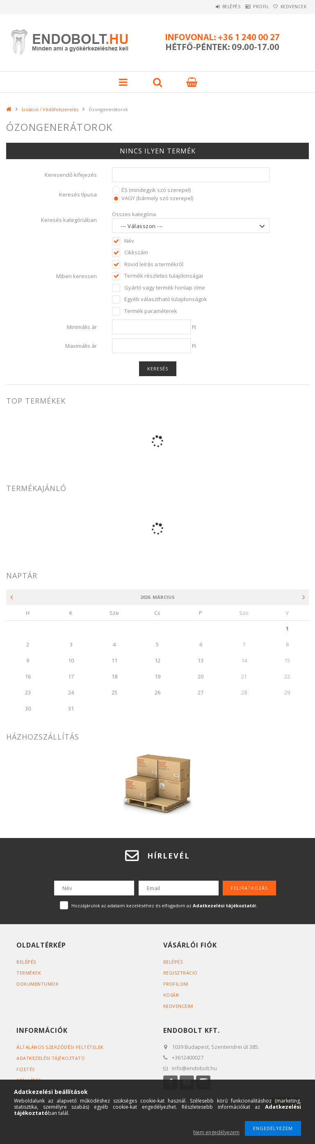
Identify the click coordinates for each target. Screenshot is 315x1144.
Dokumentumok (37, 984)
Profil (249, 6)
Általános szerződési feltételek (60, 1047)
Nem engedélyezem (216, 1132)
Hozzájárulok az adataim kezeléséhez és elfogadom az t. (164, 905)
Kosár (171, 995)
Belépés (212, 6)
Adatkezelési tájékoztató (50, 1058)
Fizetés (25, 1069)
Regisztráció (180, 973)
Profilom (175, 984)
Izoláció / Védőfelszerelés (50, 109)
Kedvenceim (178, 1006)
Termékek (28, 973)
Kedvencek (290, 6)
